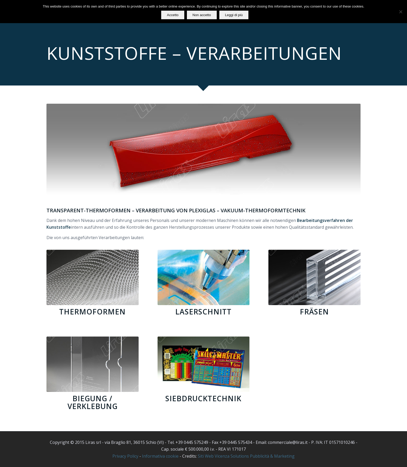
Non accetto (202, 15)
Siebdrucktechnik (203, 398)
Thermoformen (92, 312)
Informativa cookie (160, 456)
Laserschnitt (203, 312)
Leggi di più (234, 15)
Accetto (172, 15)
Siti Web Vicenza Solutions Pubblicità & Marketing (246, 456)
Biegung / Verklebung (92, 402)
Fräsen (314, 312)
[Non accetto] (400, 11)
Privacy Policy (125, 456)
